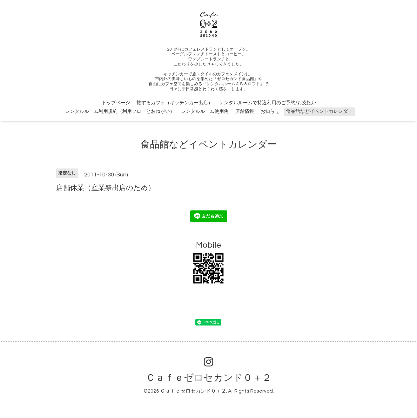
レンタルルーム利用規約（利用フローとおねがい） (120, 111)
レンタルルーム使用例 (205, 111)
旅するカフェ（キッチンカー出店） (175, 102)
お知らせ (269, 111)
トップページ (116, 102)
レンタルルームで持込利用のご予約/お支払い (267, 102)
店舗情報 (244, 111)
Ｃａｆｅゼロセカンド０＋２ (209, 378)
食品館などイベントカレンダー (319, 111)
